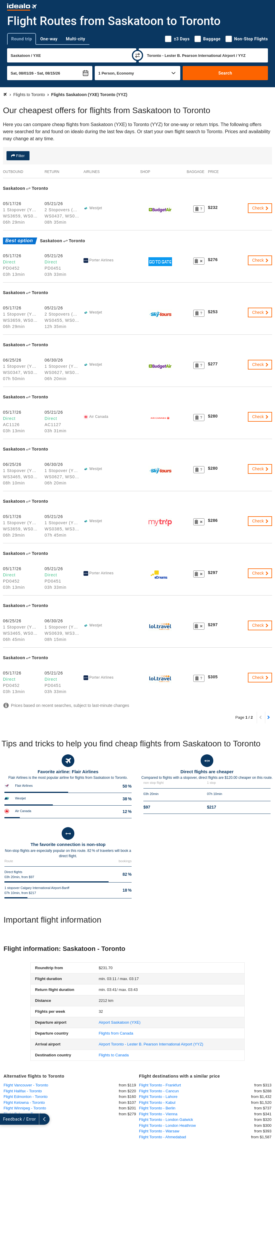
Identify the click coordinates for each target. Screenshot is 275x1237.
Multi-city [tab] (75, 39)
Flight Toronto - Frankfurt (160, 1085)
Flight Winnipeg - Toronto (25, 1108)
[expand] (5, 1119)
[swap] (137, 55)
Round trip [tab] (21, 39)
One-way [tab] (49, 39)
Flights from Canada (116, 1033)
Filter (20, 156)
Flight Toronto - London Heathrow (167, 1125)
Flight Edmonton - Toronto (26, 1096)
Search (225, 73)
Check (260, 208)
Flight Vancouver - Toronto (26, 1085)
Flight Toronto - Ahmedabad (162, 1137)
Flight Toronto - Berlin (157, 1108)
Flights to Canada (114, 1055)
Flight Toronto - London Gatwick (166, 1119)
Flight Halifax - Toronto (23, 1091)
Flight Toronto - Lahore (158, 1096)
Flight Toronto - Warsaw (159, 1131)
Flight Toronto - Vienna (158, 1114)
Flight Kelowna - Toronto (24, 1102)
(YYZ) (151, 1044)
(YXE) (119, 1022)
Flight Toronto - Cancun (159, 1091)
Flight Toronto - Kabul (157, 1102)
